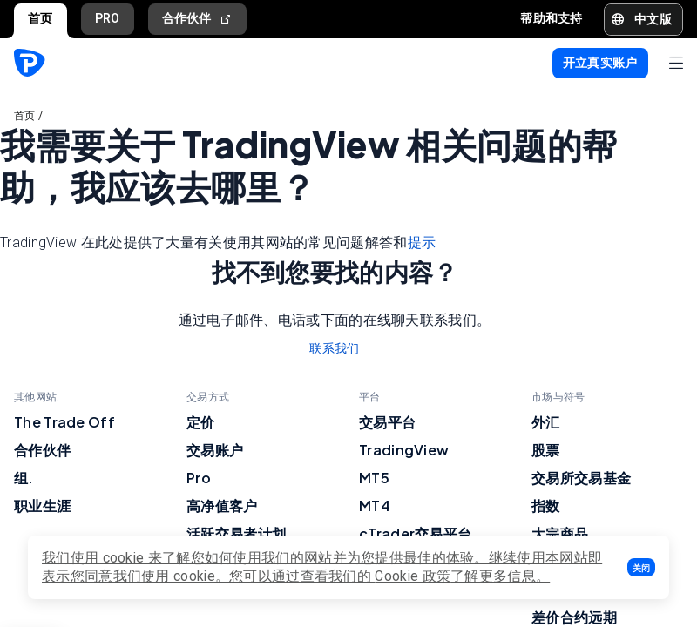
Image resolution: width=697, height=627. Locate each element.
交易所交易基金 (581, 478)
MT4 (374, 505)
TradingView (404, 450)
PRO (107, 18)
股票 (545, 450)
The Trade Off (64, 422)
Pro (198, 478)
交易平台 (387, 422)
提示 (422, 242)
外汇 (545, 422)
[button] (641, 567)
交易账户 (214, 450)
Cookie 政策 (412, 576)
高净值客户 (222, 505)
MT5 (374, 478)
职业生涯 (42, 505)
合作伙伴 (197, 18)
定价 (200, 422)
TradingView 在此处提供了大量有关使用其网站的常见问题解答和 (218, 242)
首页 (40, 18)
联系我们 (334, 348)
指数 (545, 505)
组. (24, 478)
